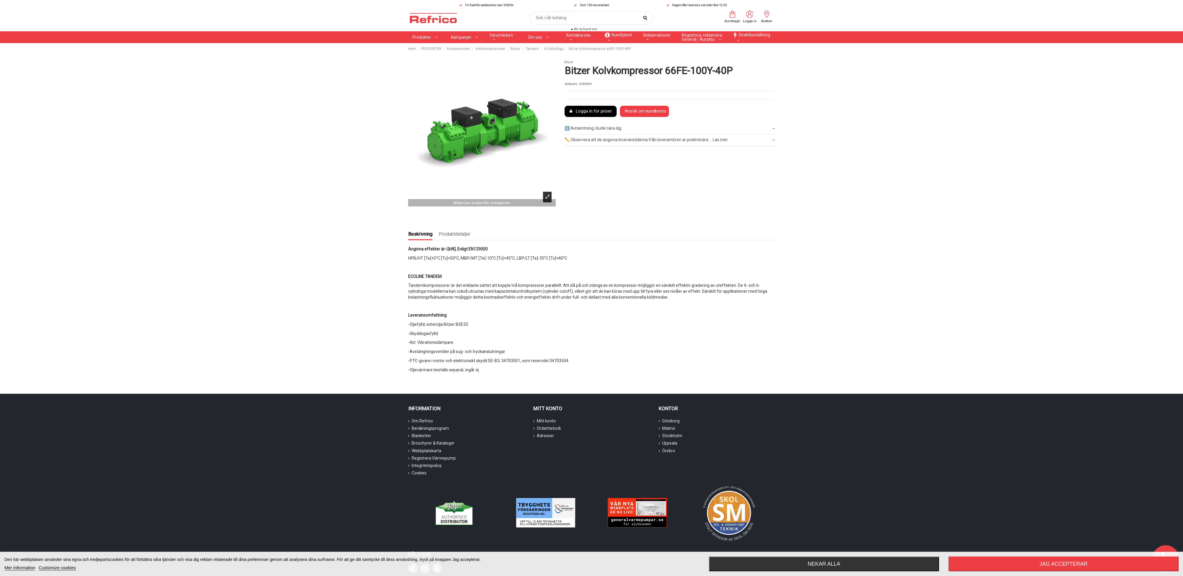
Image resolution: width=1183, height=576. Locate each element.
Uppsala (669, 443)
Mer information (19, 567)
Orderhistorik (549, 428)
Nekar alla (824, 564)
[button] (464, 37)
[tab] (670, 129)
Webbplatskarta (426, 450)
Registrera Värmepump (434, 458)
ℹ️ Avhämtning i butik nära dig (670, 128)
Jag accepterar (1063, 564)
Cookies (419, 473)
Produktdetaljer (454, 234)
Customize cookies (57, 567)
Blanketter (421, 435)
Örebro (668, 450)
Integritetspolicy (427, 465)
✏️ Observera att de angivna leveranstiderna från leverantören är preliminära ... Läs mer (670, 140)
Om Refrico (422, 421)
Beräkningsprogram (430, 428)
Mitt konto (546, 421)
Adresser (545, 435)
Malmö (668, 428)
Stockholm (672, 435)
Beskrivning (420, 234)
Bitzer (569, 62)
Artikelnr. (571, 84)
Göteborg (671, 421)
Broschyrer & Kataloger (433, 443)
